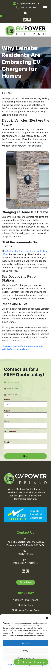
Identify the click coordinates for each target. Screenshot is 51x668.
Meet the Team (25, 605)
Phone (7, 421)
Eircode (7, 442)
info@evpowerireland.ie (28, 3)
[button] (47, 617)
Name (7, 400)
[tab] (11, 382)
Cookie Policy (12, 664)
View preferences (25, 658)
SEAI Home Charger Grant (25, 610)
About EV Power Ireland (25, 600)
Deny (25, 650)
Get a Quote (25, 582)
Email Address (10, 432)
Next (25, 456)
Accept (25, 643)
